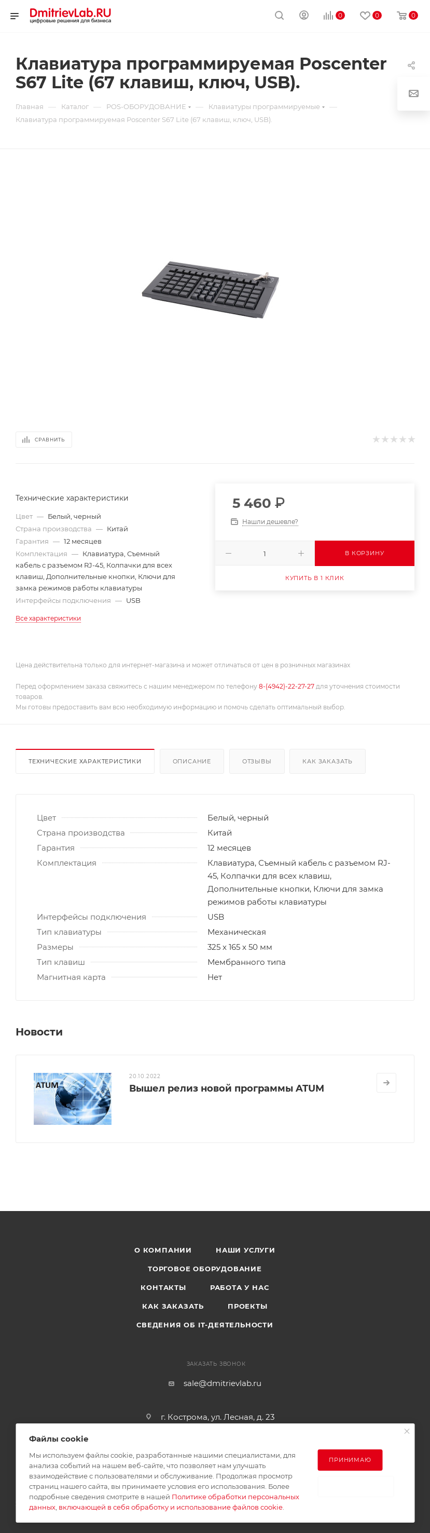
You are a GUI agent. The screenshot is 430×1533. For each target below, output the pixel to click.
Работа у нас (239, 1287)
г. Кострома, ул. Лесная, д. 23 (217, 1417)
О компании (163, 1250)
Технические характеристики (85, 761)
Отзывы (257, 761)
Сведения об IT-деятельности (204, 1325)
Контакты (163, 1287)
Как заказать (327, 761)
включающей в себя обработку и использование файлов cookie (171, 1507)
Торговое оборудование (205, 1269)
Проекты (248, 1306)
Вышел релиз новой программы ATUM (226, 1088)
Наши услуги (245, 1250)
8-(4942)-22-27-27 (286, 686)
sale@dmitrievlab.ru (222, 1383)
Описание (192, 761)
